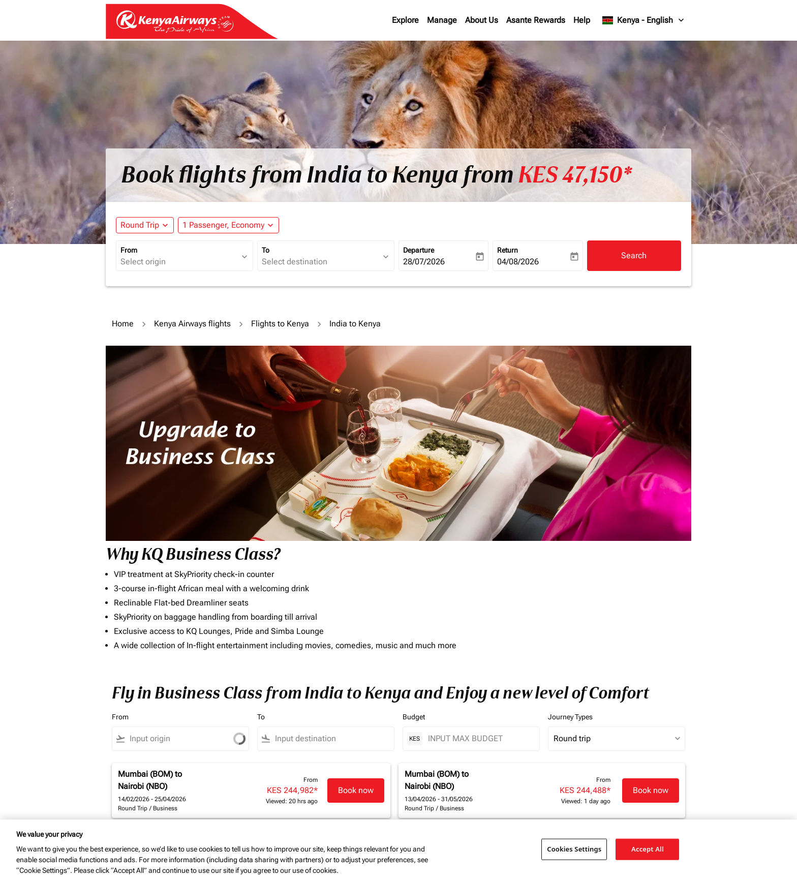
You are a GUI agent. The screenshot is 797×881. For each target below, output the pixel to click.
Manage (442, 20)
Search (634, 255)
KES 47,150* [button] (575, 175)
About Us (481, 20)
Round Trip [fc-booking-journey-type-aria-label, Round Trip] (139, 225)
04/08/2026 (518, 261)
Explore (405, 20)
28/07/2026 (424, 261)
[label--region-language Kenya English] (643, 20)
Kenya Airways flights (192, 323)
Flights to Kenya (280, 323)
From (128, 250)
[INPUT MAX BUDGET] (478, 738)
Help (581, 20)
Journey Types (570, 717)
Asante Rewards (535, 20)
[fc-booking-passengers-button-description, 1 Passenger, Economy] (223, 225)
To (265, 250)
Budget (414, 717)
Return (507, 250)
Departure (418, 250)
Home (123, 323)
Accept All (647, 849)
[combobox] (179, 262)
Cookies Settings (574, 849)
